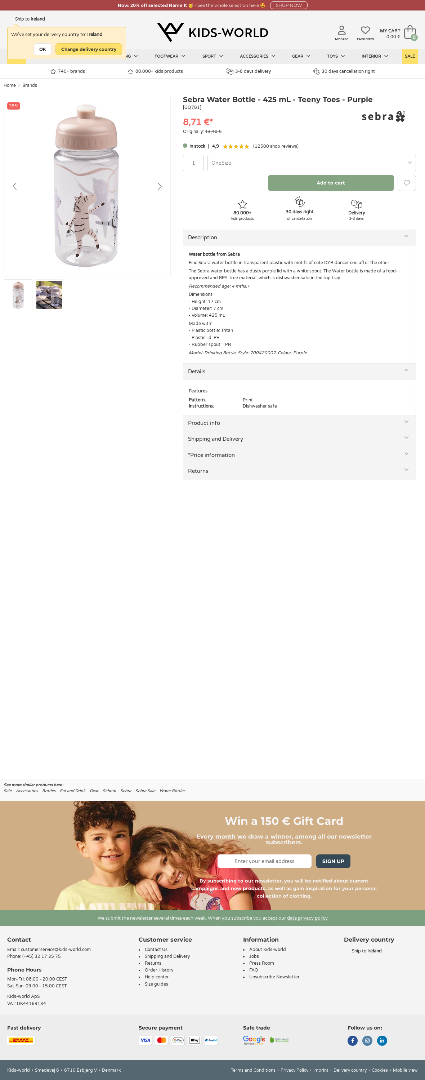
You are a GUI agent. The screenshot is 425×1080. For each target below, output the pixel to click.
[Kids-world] (212, 33)
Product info (204, 423)
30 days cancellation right (344, 71)
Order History (159, 970)
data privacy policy (307, 918)
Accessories (258, 56)
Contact (19, 939)
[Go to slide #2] (49, 294)
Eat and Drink (72, 790)
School (109, 790)
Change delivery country (88, 49)
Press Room (261, 963)
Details (196, 371)
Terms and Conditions (253, 1070)
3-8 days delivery (248, 71)
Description (202, 237)
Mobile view (405, 1070)
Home (10, 85)
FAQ (253, 970)
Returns (198, 471)
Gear (301, 56)
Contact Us (156, 949)
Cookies (380, 1070)
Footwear (170, 56)
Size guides (156, 984)
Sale (410, 56)
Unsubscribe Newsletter (274, 976)
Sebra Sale (145, 790)
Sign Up (333, 861)
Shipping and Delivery (215, 439)
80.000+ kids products (155, 71)
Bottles (48, 790)
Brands (29, 85)
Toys (336, 56)
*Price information (211, 455)
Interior (375, 56)
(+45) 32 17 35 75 (41, 956)
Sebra (125, 790)
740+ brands (67, 71)
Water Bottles (172, 790)
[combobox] (311, 163)
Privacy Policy (294, 1070)
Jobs (254, 956)
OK (42, 49)
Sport (212, 56)
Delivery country (350, 1070)
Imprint (320, 1070)
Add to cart (331, 183)
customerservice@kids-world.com (56, 949)
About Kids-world (267, 949)
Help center (157, 976)
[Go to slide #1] (18, 294)
